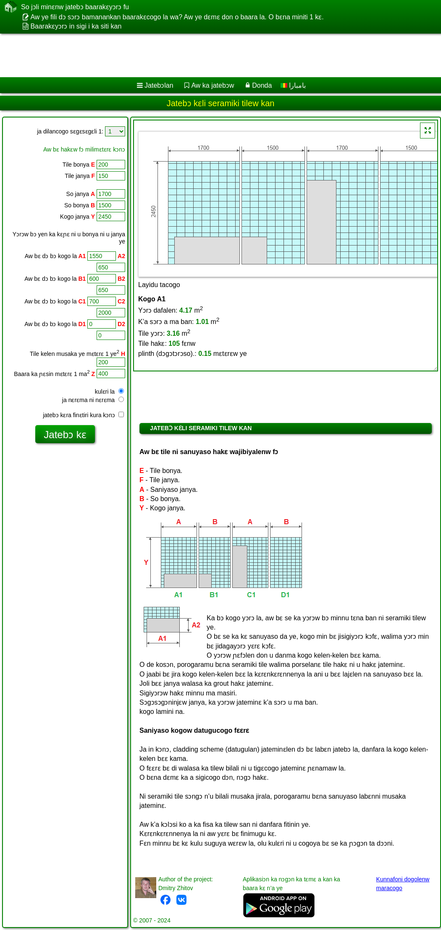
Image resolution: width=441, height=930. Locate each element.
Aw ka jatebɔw (212, 85)
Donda (262, 85)
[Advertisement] (210, 55)
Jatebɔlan (158, 85)
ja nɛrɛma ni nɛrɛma (93, 400)
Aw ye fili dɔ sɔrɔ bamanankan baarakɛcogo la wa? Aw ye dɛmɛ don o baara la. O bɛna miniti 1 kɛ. (176, 17)
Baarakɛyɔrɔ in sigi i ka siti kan (75, 26)
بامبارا (293, 85)
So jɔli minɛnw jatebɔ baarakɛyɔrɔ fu (75, 6)
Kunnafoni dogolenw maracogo (403, 883)
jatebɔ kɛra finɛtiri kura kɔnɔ (83, 415)
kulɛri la (109, 391)
